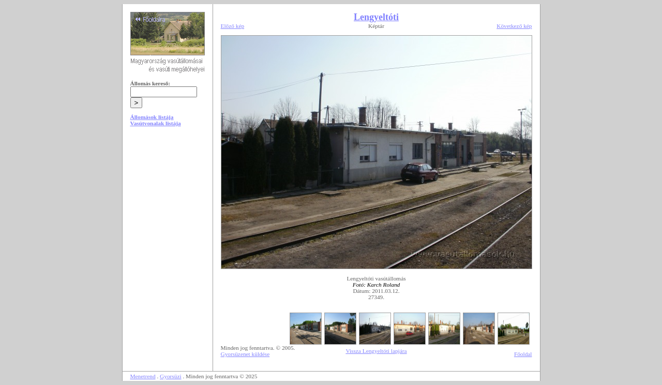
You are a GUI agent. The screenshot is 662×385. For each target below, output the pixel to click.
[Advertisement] (168, 213)
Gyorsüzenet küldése (245, 354)
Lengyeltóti (376, 17)
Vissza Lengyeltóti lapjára (376, 351)
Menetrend (143, 376)
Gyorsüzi (171, 376)
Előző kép (233, 26)
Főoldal (523, 354)
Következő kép (514, 26)
